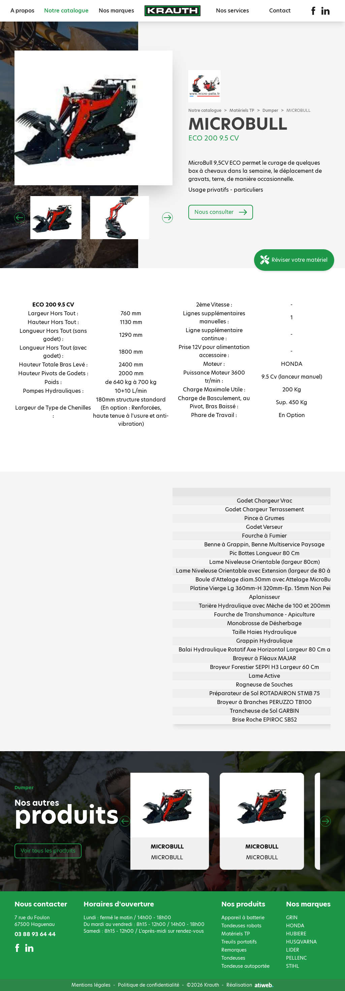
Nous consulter (220, 212)
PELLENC (296, 958)
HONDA (295, 925)
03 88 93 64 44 (35, 934)
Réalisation (250, 985)
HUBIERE (296, 933)
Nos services (232, 10)
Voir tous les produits (48, 851)
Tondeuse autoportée (245, 966)
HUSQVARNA (301, 941)
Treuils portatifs (239, 941)
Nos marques (116, 10)
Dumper (270, 110)
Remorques (234, 950)
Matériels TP (241, 110)
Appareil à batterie (242, 917)
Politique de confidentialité (148, 985)
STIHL (292, 966)
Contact (280, 10)
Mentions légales (91, 985)
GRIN (291, 917)
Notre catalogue (66, 10)
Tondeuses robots (241, 925)
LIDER (292, 950)
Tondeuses (233, 958)
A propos (22, 10)
